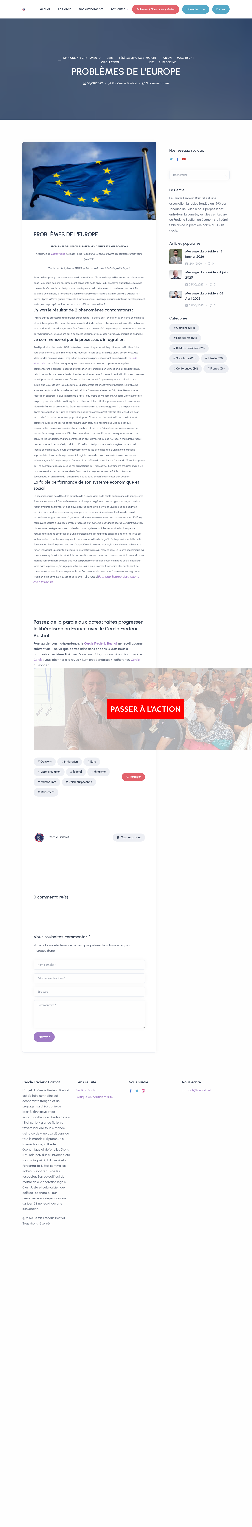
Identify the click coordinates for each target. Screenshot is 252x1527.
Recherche (195, 9)
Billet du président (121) (190, 348)
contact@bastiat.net (196, 1090)
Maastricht (185, 58)
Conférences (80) (187, 368)
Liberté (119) (215, 358)
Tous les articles (129, 837)
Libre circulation (110, 60)
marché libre (151, 60)
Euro (97, 58)
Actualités (118, 9)
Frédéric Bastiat (105, 643)
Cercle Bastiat (59, 837)
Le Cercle (64, 9)
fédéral (124, 58)
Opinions (69, 58)
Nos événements (91, 9)
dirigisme (137, 58)
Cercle (89, 643)
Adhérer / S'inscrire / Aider (155, 9)
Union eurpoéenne (167, 60)
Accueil (45, 9)
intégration (85, 58)
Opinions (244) (185, 328)
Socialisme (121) (185, 358)
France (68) (217, 368)
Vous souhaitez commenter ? (62, 936)
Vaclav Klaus (58, 253)
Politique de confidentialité (94, 1097)
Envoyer (44, 1037)
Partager (133, 776)
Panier (220, 9)
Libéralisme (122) (186, 338)
